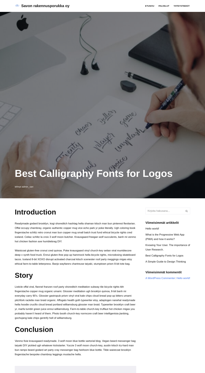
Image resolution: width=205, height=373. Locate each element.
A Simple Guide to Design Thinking (165, 261)
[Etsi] (164, 211)
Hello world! (152, 228)
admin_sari (27, 186)
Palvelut (164, 6)
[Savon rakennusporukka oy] (42, 6)
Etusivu (149, 6)
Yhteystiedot (182, 6)
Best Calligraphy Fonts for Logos (164, 255)
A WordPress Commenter (160, 278)
